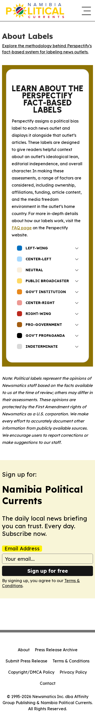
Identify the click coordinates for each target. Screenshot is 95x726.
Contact (47, 683)
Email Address (22, 549)
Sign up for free (47, 571)
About (24, 649)
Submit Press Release (26, 660)
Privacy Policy (73, 672)
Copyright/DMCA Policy (31, 672)
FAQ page (22, 227)
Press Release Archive (56, 649)
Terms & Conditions (70, 660)
